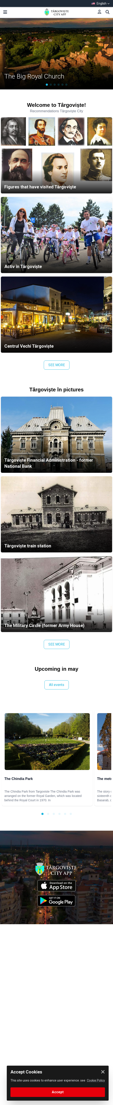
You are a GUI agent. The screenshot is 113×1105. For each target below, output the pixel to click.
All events (56, 685)
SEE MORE (56, 365)
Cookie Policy (96, 1080)
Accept (58, 1092)
